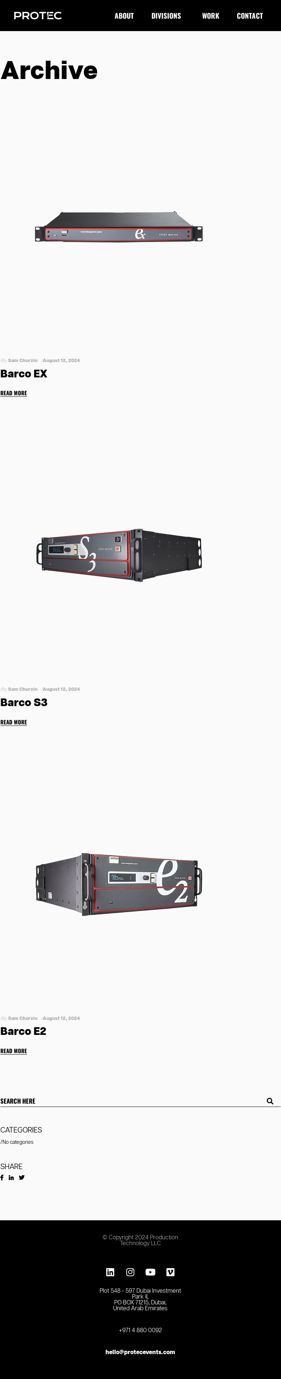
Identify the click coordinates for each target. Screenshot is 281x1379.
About (124, 15)
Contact (252, 15)
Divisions (168, 15)
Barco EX (23, 374)
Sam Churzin (23, 360)
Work (210, 15)
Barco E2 (23, 1031)
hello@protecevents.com (140, 1352)
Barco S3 (23, 703)
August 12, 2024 (61, 360)
